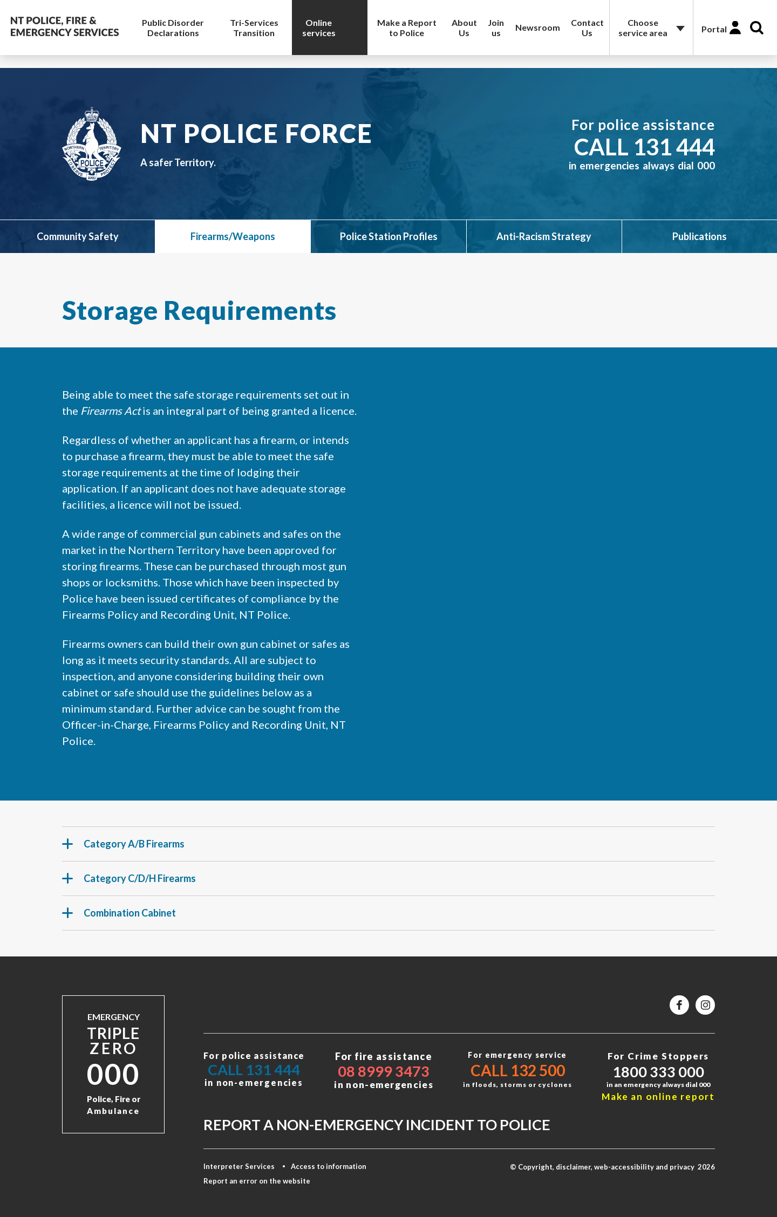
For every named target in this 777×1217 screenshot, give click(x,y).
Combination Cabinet (119, 917)
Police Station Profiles (389, 236)
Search (757, 28)
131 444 (674, 146)
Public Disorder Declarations (173, 27)
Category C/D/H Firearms (129, 883)
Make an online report (658, 1096)
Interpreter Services (239, 1166)
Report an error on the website (256, 1181)
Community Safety (78, 236)
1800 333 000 (658, 1072)
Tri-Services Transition (254, 27)
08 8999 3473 (384, 1071)
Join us (496, 27)
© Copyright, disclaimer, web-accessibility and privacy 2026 (612, 1167)
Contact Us (587, 27)
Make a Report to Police (407, 27)
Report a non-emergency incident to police (376, 1124)
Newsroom (537, 27)
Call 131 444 (254, 1069)
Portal (714, 29)
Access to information (328, 1166)
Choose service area (642, 27)
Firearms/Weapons (232, 236)
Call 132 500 (518, 1070)
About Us (464, 27)
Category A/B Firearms (123, 848)
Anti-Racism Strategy (543, 236)
